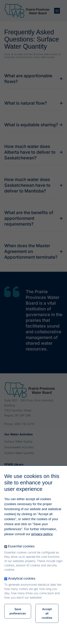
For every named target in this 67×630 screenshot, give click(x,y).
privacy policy (42, 535)
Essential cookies (21, 547)
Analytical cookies (21, 580)
